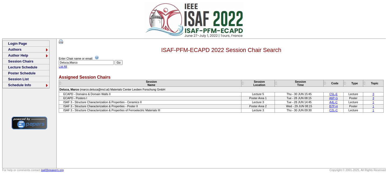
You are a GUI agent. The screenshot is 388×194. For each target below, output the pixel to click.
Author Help (28, 55)
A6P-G (333, 98)
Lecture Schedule (22, 67)
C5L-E (334, 94)
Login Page (17, 43)
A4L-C (334, 102)
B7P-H (333, 106)
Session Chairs (20, 61)
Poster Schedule (22, 73)
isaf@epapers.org (52, 170)
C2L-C (333, 110)
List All (63, 66)
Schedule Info (28, 85)
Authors (28, 49)
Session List (18, 79)
